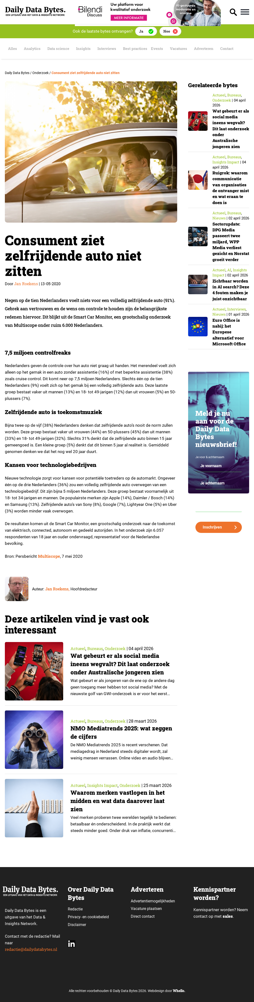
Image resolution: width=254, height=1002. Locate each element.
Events (162, 48)
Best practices (138, 48)
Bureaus (96, 649)
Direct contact (143, 916)
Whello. (179, 991)
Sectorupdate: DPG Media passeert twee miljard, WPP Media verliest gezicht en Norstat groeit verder (227, 244)
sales (228, 916)
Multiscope (49, 556)
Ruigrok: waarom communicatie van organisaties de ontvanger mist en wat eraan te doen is (230, 187)
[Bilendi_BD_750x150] (148, 24)
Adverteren (210, 48)
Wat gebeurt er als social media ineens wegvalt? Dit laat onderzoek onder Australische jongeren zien (121, 664)
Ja (141, 31)
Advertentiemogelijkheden (153, 900)
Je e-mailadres (205, 508)
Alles (11, 48)
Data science (58, 48)
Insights (84, 48)
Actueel (78, 649)
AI (229, 275)
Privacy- (74, 916)
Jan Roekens (26, 283)
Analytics (31, 48)
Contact (234, 48)
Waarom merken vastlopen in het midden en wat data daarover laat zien (118, 801)
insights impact (104, 785)
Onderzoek (118, 649)
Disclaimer (77, 924)
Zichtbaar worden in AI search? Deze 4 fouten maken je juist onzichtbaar (230, 298)
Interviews (108, 48)
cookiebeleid (98, 916)
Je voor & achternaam (209, 468)
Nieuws (219, 218)
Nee (166, 31)
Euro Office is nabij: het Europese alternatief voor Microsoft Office (229, 343)
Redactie (75, 909)
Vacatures (183, 48)
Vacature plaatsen (146, 908)
